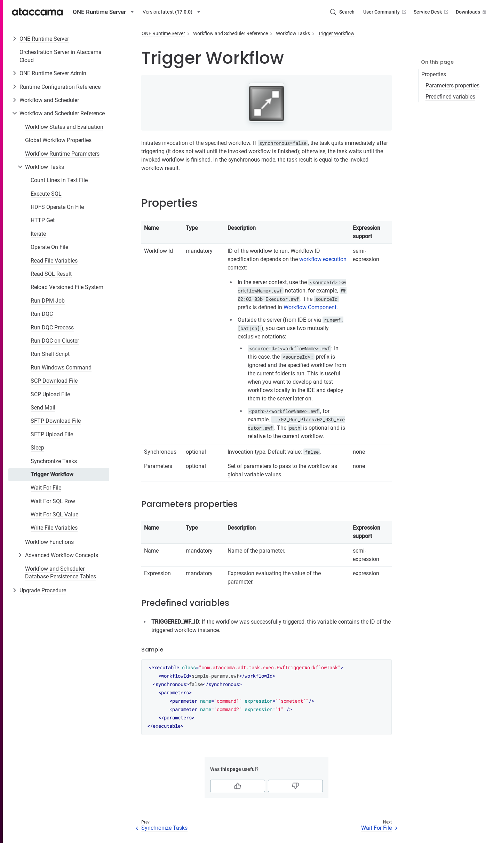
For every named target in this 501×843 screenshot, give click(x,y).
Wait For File (46, 487)
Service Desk (432, 12)
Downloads (472, 12)
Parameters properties (452, 85)
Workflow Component (310, 307)
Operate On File (49, 247)
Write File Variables (54, 527)
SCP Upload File (50, 394)
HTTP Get (43, 220)
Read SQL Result (51, 274)
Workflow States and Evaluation (64, 127)
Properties (433, 74)
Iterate (38, 234)
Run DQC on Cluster (55, 340)
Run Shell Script (50, 354)
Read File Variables (54, 260)
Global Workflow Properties (58, 140)
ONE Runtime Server (44, 39)
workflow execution (323, 259)
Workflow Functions (49, 542)
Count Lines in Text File (59, 180)
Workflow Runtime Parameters (62, 153)
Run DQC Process (52, 327)
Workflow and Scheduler (49, 100)
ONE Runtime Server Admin (52, 73)
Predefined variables (450, 96)
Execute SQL (46, 193)
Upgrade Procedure (42, 590)
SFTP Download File (56, 420)
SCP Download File (54, 380)
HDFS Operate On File (57, 207)
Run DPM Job (48, 300)
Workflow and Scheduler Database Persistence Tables (60, 572)
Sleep (37, 447)
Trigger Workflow (52, 474)
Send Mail (43, 407)
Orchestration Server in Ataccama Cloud (60, 56)
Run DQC (42, 314)
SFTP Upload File (52, 434)
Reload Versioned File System (67, 287)
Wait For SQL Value (54, 514)
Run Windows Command (61, 367)
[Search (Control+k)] (342, 12)
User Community (385, 12)
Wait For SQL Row (53, 501)
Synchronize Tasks (54, 461)
